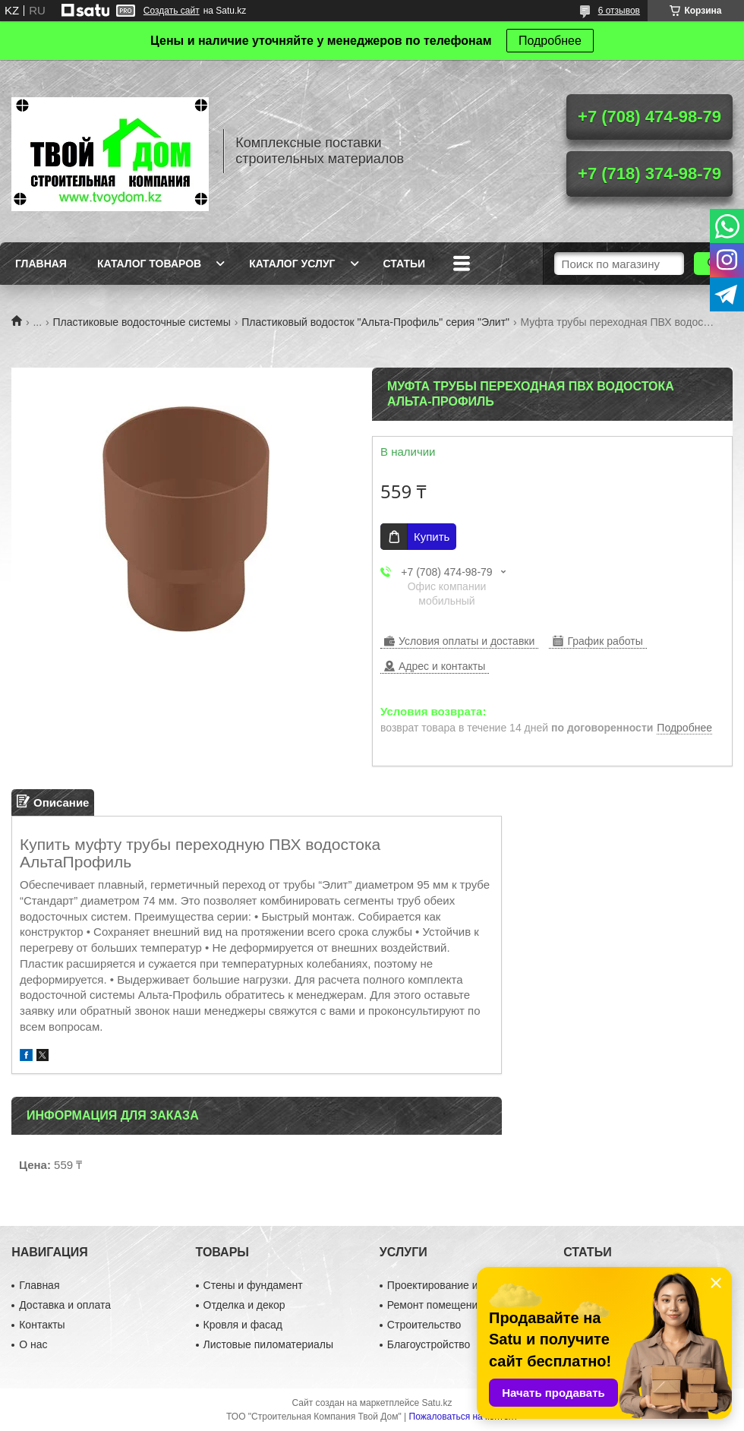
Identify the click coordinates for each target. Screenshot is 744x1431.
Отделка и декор (244, 1305)
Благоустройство (429, 1344)
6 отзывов (619, 10)
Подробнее (550, 40)
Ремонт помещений (435, 1305)
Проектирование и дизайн (451, 1285)
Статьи (404, 263)
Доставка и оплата (65, 1305)
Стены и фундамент (253, 1285)
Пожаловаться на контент (463, 1416)
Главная (41, 263)
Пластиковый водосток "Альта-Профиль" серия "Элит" (375, 322)
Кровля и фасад (242, 1325)
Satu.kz (436, 1403)
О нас (33, 1344)
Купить (431, 536)
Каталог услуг (292, 263)
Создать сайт (171, 10)
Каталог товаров (149, 263)
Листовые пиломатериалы (268, 1344)
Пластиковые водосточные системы (142, 322)
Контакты (42, 1325)
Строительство (424, 1325)
